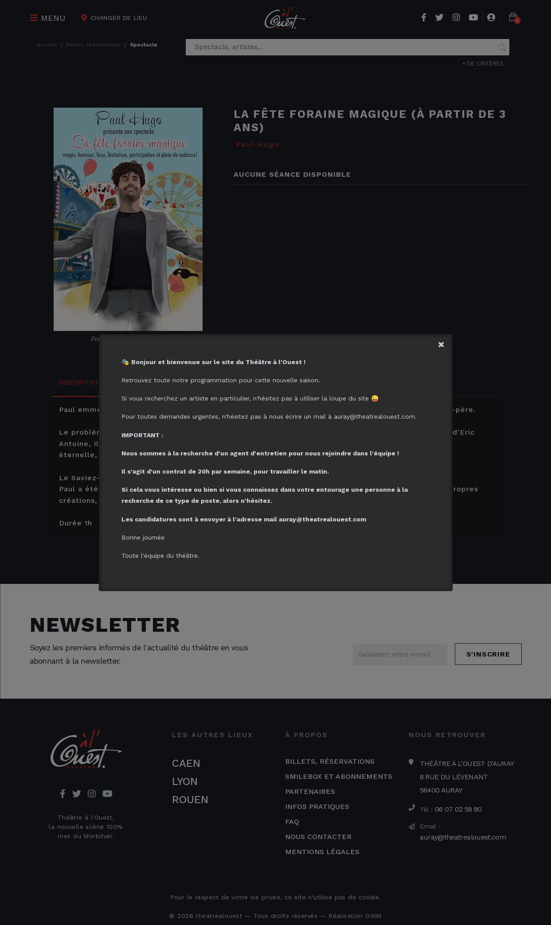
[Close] (443, 342)
